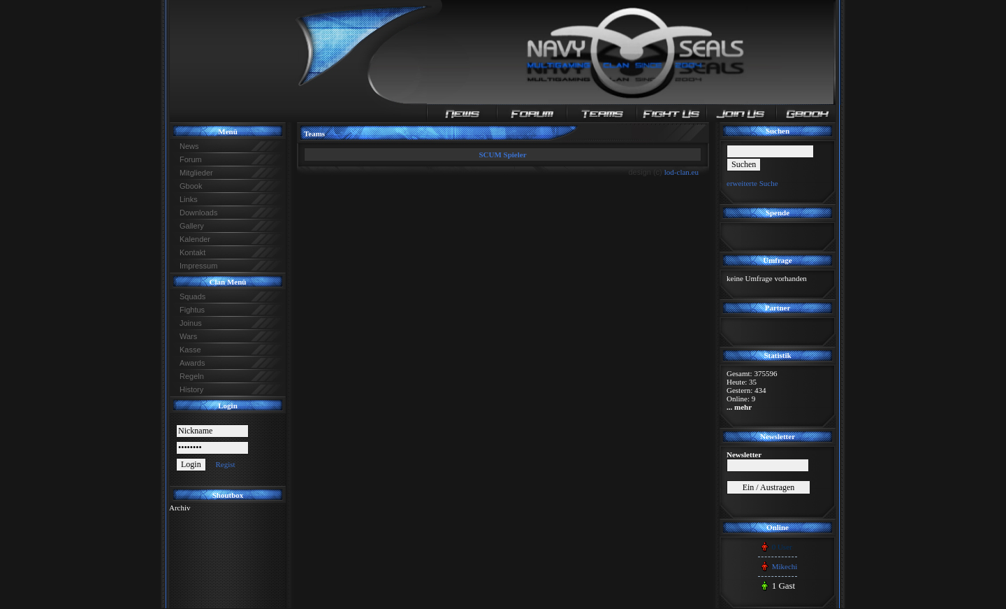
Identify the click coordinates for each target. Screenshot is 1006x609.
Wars (188, 336)
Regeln (192, 376)
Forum (191, 159)
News (189, 146)
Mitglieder (196, 173)
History (191, 389)
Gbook (191, 186)
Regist (225, 464)
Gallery (192, 226)
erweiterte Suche (752, 183)
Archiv (180, 507)
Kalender (195, 239)
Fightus (192, 310)
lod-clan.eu (681, 172)
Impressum (198, 265)
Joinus (191, 323)
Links (189, 199)
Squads (192, 296)
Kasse (190, 349)
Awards (192, 363)
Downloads (198, 212)
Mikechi (785, 566)
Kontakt (192, 252)
